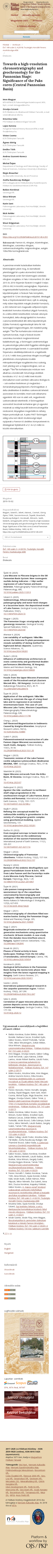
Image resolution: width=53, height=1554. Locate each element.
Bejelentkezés (42, 2)
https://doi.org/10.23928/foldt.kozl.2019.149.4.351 (25, 237)
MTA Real (13, 1387)
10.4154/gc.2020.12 (12, 1013)
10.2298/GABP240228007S (16, 688)
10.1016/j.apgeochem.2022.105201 (19, 825)
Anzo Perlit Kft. (23, 1495)
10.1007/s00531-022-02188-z (17, 804)
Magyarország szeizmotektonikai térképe (21, 1047)
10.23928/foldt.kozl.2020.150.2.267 (19, 994)
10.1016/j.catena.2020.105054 (17, 959)
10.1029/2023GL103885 (14, 731)
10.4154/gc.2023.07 (12, 782)
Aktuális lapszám (31, 15)
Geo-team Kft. (26, 1489)
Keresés (26, 37)
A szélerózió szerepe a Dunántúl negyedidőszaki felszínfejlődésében (28, 1145)
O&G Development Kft (16, 1487)
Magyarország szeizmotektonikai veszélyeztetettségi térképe (23, 1166)
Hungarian (9, 1253)
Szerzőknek (9, 1273)
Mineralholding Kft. (28, 1481)
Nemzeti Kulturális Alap (28, 1502)
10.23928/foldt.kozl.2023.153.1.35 (19, 750)
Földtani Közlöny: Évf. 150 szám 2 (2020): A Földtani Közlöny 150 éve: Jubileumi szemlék (28, 1227)
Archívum (37, 20)
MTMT (22, 1387)
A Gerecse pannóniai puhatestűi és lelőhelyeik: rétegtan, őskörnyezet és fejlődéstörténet (25, 1065)
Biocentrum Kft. (17, 1492)
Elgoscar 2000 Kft (31, 1475)
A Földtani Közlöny (26, 26)
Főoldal (14, 15)
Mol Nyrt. (23, 1464)
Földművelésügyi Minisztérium (19, 1470)
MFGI (12, 1495)
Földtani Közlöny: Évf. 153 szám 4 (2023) (29, 1049)
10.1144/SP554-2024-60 (14, 629)
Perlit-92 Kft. (33, 1487)
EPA (6, 1387)
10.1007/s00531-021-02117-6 (17, 847)
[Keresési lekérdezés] (26, 32)
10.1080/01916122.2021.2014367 (19, 881)
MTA (14, 1505)
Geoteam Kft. (36, 1478)
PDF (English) (12, 489)
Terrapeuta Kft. (32, 1492)
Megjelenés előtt (19, 20)
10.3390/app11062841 (14, 943)
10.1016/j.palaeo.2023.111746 (17, 715)
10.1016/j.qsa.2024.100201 (16, 651)
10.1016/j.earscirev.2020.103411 (18, 978)
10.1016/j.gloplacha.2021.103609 (18, 922)
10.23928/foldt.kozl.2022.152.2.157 (19, 860)
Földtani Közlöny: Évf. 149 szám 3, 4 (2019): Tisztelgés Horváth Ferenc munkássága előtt (29, 1198)
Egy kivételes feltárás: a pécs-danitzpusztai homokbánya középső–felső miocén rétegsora (27, 1209)
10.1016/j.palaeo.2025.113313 (17, 592)
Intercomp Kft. (12, 1489)
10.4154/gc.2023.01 (12, 766)
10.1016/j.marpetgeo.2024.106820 (19, 670)
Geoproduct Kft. (21, 1478)
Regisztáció (28, 2)
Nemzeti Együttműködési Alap (24, 1467)
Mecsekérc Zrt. (12, 1481)
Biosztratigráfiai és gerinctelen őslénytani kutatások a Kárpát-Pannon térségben (27, 1221)
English (7, 1248)
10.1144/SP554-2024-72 (14, 613)
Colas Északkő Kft (14, 1475)
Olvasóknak (9, 1269)
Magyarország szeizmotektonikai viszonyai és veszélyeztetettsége (24, 1129)
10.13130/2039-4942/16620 (16, 906)
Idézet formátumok (13, 537)
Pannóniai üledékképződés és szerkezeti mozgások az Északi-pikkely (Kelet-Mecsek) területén (28, 1081)
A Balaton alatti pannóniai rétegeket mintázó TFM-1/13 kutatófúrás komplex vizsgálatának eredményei (29, 1102)
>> (11, 1233)
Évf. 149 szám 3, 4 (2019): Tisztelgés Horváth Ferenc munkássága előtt (24, 48)
